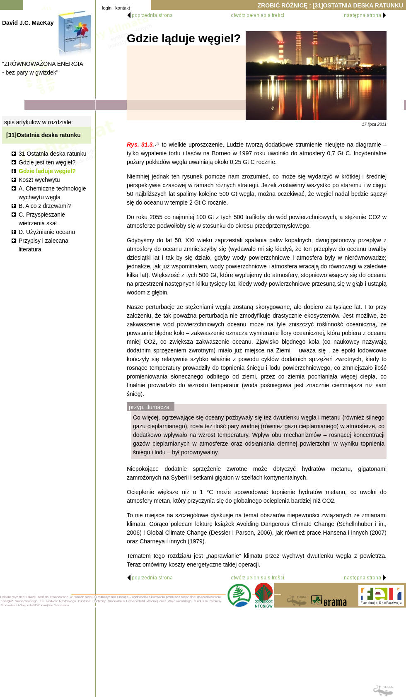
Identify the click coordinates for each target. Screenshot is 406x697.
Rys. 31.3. (140, 144)
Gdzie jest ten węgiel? (47, 162)
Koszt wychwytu (39, 179)
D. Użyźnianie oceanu (47, 232)
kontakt (122, 7)
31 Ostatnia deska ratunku (52, 153)
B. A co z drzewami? (45, 206)
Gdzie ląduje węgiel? (47, 171)
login (106, 7)
